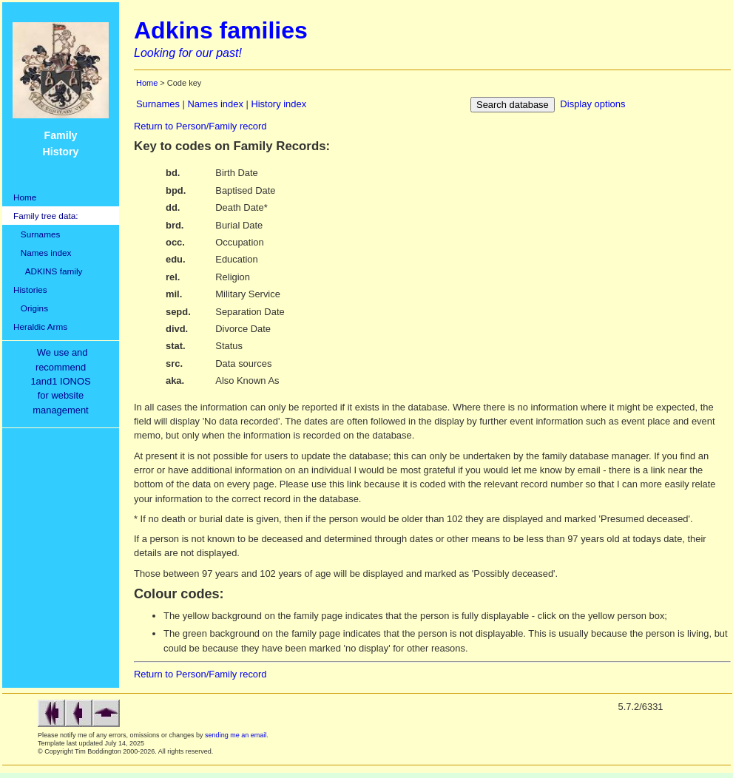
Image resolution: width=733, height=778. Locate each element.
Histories (30, 289)
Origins (30, 308)
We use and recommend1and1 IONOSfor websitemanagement (62, 381)
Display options (592, 103)
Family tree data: (45, 215)
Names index (42, 252)
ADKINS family (47, 271)
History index (278, 103)
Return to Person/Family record (200, 126)
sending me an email (235, 735)
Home (24, 197)
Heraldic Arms (40, 326)
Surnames (36, 234)
